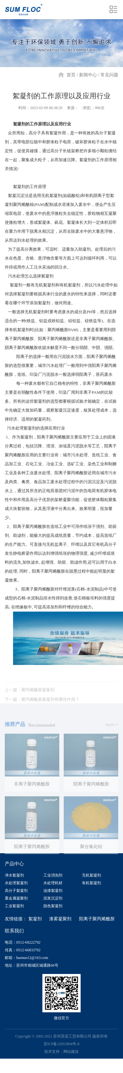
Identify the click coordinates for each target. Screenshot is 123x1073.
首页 (71, 75)
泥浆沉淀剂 (52, 898)
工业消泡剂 (52, 875)
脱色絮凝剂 (52, 905)
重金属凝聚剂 (16, 898)
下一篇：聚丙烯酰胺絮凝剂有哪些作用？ (42, 703)
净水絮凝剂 (14, 875)
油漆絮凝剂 (52, 890)
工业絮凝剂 (14, 905)
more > (111, 729)
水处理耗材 (52, 882)
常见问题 (109, 75)
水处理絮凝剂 (16, 882)
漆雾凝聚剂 (60, 918)
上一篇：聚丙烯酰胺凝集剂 (29, 694)
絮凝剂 (35, 918)
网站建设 (71, 1051)
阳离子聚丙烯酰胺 (97, 918)
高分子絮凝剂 (16, 890)
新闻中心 (88, 75)
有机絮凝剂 (91, 882)
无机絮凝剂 (91, 875)
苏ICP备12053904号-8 (62, 1043)
